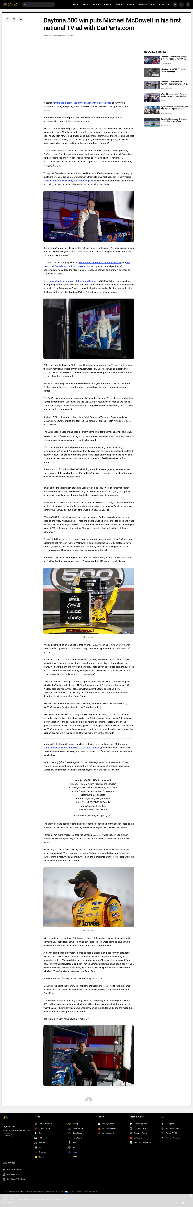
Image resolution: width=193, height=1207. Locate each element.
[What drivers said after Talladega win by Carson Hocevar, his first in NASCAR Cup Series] (152, 97)
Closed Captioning (20, 1191)
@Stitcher (105, 798)
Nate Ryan (48, 35)
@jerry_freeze (95, 784)
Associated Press (166, 63)
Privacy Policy (60, 1191)
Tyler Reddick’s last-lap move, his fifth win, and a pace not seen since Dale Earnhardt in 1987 (174, 108)
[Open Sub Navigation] (77, 4)
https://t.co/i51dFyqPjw (88, 798)
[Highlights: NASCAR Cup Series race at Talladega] (152, 72)
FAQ (28, 1191)
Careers (11, 1191)
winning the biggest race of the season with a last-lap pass (81, 102)
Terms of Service (92, 1191)
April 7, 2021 (106, 815)
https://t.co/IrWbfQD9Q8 (88, 802)
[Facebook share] (7, 19)
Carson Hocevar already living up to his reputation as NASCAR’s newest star (174, 58)
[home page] (10, 4)
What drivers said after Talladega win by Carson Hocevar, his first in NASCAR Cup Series (174, 95)
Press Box (44, 1191)
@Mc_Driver (78, 787)
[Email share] (20, 19)
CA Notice (84, 1191)
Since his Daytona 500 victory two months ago (66, 180)
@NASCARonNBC (89, 780)
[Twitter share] (14, 19)
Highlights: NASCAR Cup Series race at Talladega (173, 70)
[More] (175, 4)
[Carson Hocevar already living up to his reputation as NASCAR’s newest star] (152, 60)
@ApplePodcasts (96, 795)
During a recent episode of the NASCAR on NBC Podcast (71, 747)
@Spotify (105, 802)
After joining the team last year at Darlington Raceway (70, 281)
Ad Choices (51, 1191)
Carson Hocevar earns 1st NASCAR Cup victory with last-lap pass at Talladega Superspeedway (174, 83)
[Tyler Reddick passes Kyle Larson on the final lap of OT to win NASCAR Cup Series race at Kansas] (152, 122)
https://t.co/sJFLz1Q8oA (93, 806)
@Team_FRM (76, 784)
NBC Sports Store (35, 1191)
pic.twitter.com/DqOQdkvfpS (93, 809)
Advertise (5, 1191)
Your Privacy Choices (75, 1191)
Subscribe (7, 1135)
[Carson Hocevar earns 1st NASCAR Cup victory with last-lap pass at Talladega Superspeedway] (152, 85)
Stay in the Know (9, 1127)
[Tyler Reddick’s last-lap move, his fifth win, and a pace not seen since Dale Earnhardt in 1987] (152, 110)
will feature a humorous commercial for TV (100, 262)
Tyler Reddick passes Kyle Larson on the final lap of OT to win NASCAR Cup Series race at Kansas (174, 120)
